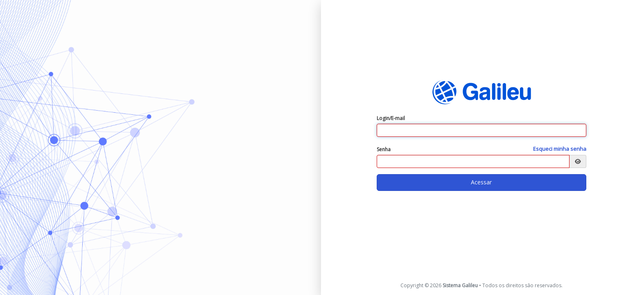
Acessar (481, 182)
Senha (384, 149)
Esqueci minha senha (559, 148)
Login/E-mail (391, 118)
